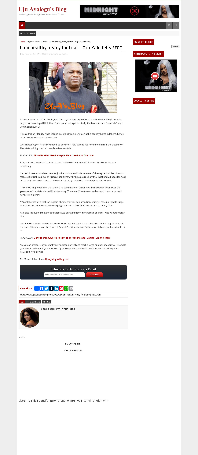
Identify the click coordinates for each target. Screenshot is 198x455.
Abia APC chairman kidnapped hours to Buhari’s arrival (64, 155)
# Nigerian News (33, 302)
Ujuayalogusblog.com (57, 259)
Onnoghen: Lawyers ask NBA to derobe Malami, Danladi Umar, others (72, 237)
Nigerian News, (55, 54)
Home (22, 41)
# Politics (46, 302)
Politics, (65, 54)
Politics (45, 41)
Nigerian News (34, 41)
